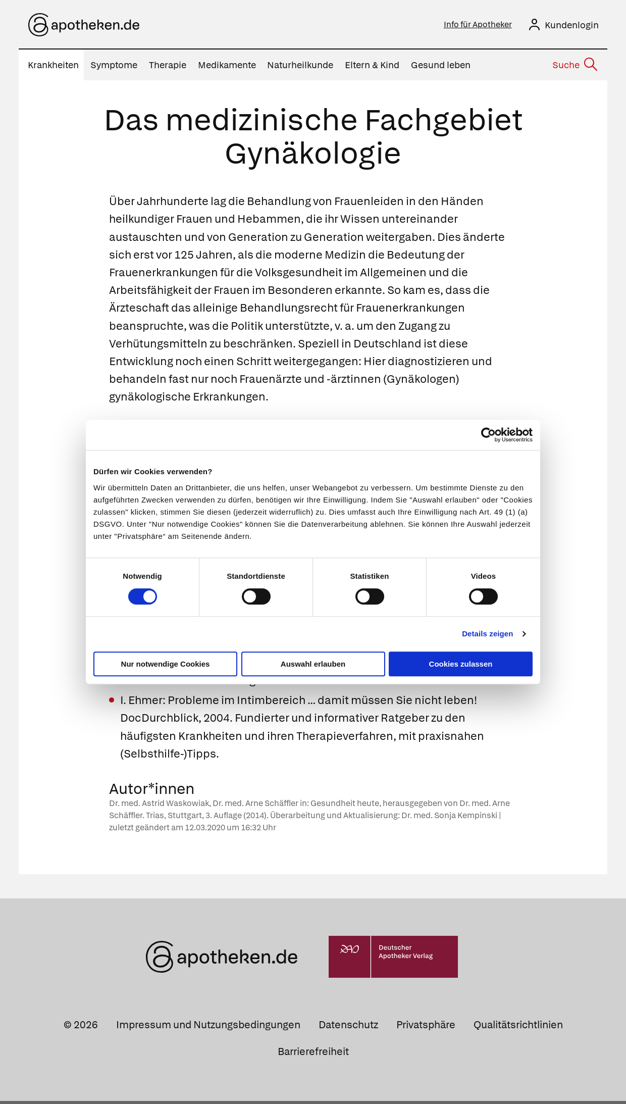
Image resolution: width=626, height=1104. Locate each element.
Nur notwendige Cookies (165, 664)
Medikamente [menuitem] (227, 68)
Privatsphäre (425, 1027)
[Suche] (574, 69)
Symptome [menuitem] (113, 68)
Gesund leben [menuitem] (441, 68)
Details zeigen (487, 633)
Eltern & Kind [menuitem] (372, 68)
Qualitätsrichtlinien (518, 1027)
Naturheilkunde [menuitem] (300, 68)
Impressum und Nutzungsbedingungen (208, 1027)
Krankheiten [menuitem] (53, 68)
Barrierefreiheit (313, 1054)
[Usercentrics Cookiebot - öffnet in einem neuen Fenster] (488, 434)
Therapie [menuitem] (167, 68)
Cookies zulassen (461, 664)
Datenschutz (348, 1027)
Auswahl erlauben (313, 664)
